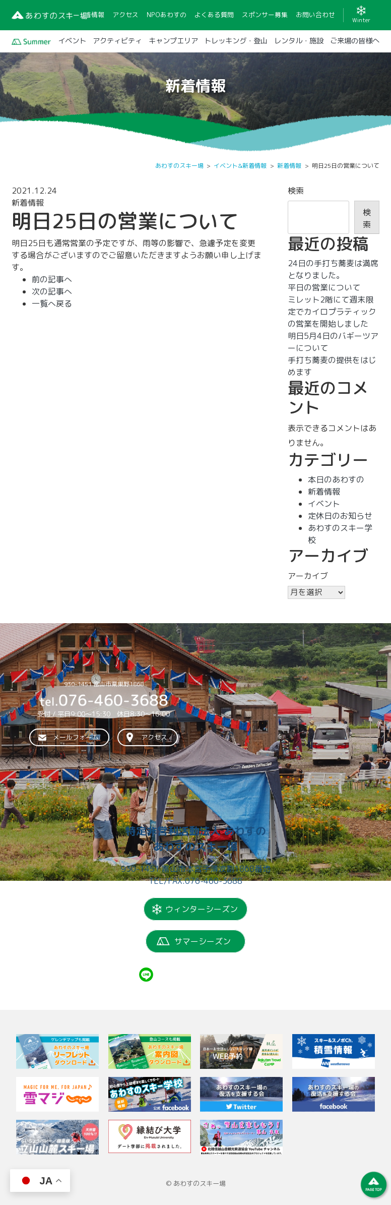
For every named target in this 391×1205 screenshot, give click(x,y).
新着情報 (324, 491)
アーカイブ (308, 575)
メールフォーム (76, 737)
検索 (296, 190)
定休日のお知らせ (340, 515)
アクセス (154, 737)
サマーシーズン (202, 941)
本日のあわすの (336, 479)
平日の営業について (324, 287)
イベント (324, 503)
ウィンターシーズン (201, 909)
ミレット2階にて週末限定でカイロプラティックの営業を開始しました (332, 311)
